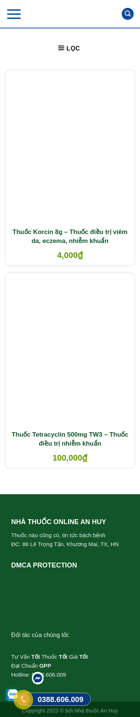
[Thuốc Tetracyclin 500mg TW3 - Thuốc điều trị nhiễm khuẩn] (70, 350)
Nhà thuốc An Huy (96, 711)
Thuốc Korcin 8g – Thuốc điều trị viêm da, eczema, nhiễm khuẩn (70, 236)
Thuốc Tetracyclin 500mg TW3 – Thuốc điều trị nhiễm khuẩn (70, 439)
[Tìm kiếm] (128, 14)
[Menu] (14, 14)
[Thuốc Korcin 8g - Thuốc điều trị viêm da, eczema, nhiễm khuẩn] (70, 148)
